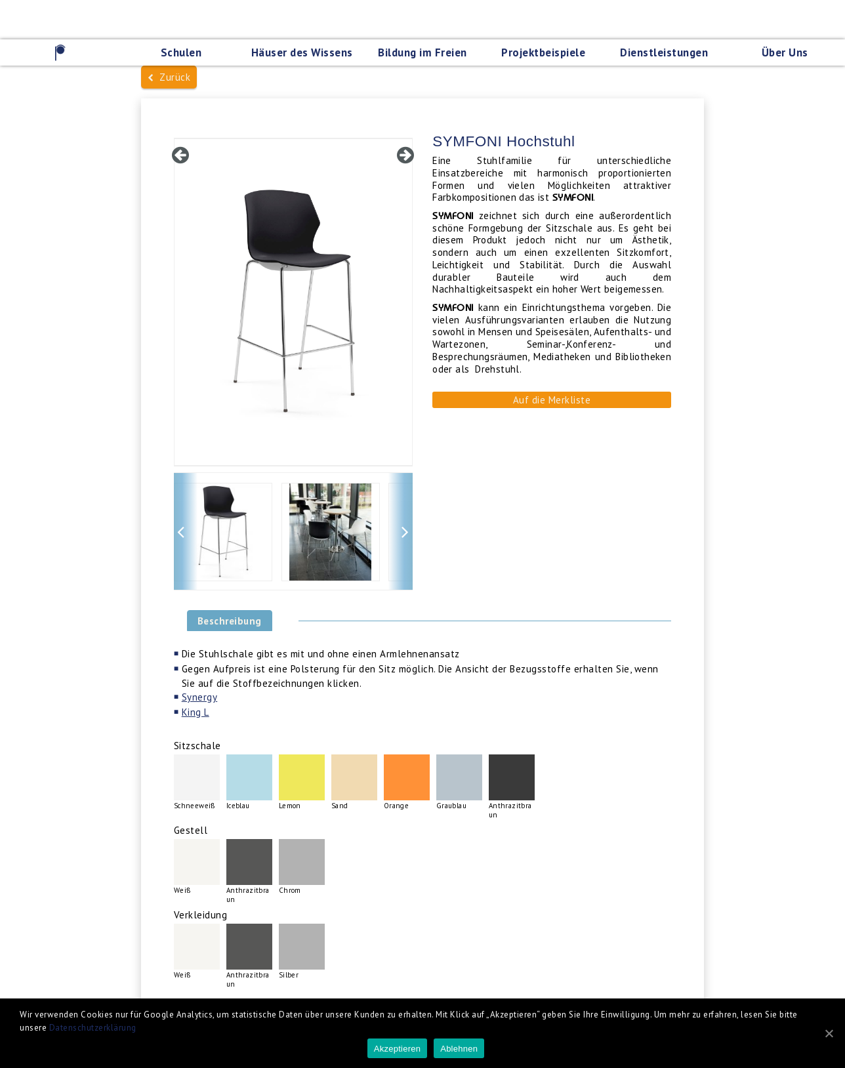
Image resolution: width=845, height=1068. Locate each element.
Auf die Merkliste (552, 400)
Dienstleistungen (664, 52)
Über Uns (785, 52)
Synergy (200, 697)
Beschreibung (229, 621)
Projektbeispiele (543, 52)
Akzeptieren (397, 1049)
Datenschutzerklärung (92, 1027)
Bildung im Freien (422, 52)
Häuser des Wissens (302, 52)
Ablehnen (459, 1049)
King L (195, 712)
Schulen (181, 52)
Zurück (169, 77)
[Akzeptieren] (828, 1033)
